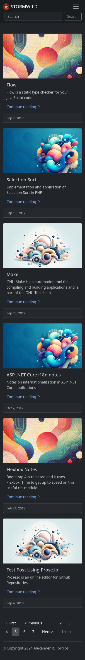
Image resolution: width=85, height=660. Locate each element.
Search (73, 16)
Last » (66, 631)
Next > (47, 631)
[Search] (33, 16)
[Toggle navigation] (76, 6)
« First (11, 623)
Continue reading (24, 106)
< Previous (33, 623)
